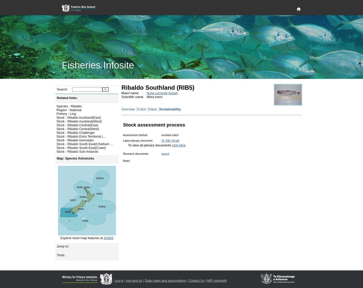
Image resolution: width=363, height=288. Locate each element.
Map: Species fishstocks (75, 158)
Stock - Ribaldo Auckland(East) (78, 117)
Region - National (68, 110)
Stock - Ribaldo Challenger (75, 133)
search (165, 153)
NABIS (108, 238)
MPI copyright (217, 280)
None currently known (162, 93)
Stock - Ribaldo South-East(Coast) (81, 148)
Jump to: (63, 246)
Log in (118, 280)
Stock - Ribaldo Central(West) (77, 129)
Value (153, 109)
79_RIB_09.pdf (170, 140)
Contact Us (196, 280)
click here (179, 145)
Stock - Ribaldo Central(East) (77, 125)
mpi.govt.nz (134, 280)
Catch (142, 109)
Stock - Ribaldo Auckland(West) (79, 121)
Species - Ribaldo (69, 106)
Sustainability (170, 109)
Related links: (67, 98)
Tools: (61, 255)
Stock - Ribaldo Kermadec (75, 140)
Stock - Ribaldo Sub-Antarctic (77, 151)
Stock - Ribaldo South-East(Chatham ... (84, 144)
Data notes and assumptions (165, 280)
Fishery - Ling (66, 114)
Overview (128, 109)
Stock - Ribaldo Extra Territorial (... (81, 136)
